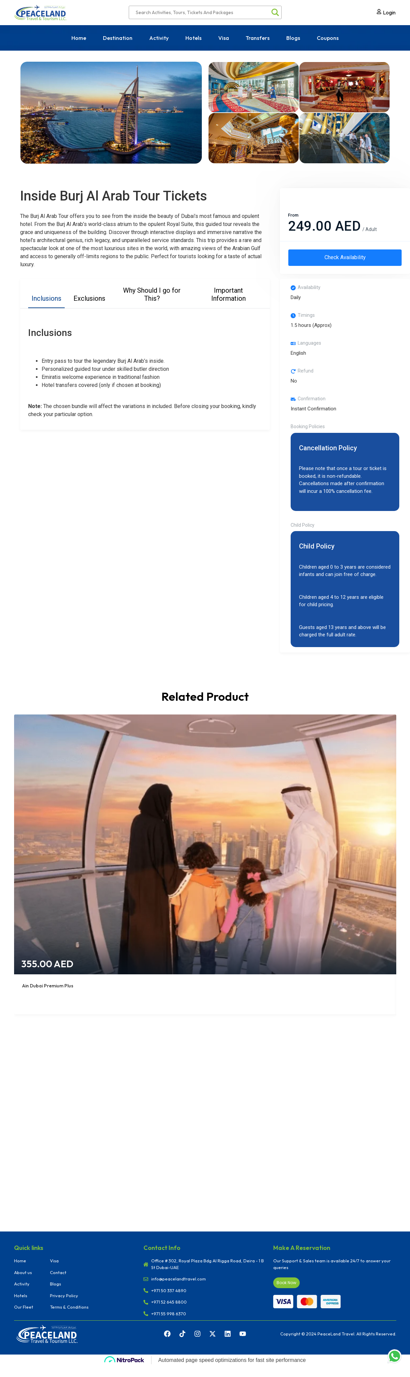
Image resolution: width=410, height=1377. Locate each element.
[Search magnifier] (275, 12)
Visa (223, 38)
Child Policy (302, 528)
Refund (305, 374)
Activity (159, 38)
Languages (309, 346)
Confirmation (312, 402)
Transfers (258, 38)
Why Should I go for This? (152, 294)
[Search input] (202, 12)
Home (78, 38)
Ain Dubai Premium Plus (47, 989)
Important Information (228, 294)
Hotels (193, 38)
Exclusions (89, 298)
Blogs (293, 38)
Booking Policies (308, 430)
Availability (309, 290)
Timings (306, 318)
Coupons (328, 38)
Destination (117, 38)
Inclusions (46, 298)
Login (389, 12)
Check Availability (345, 259)
